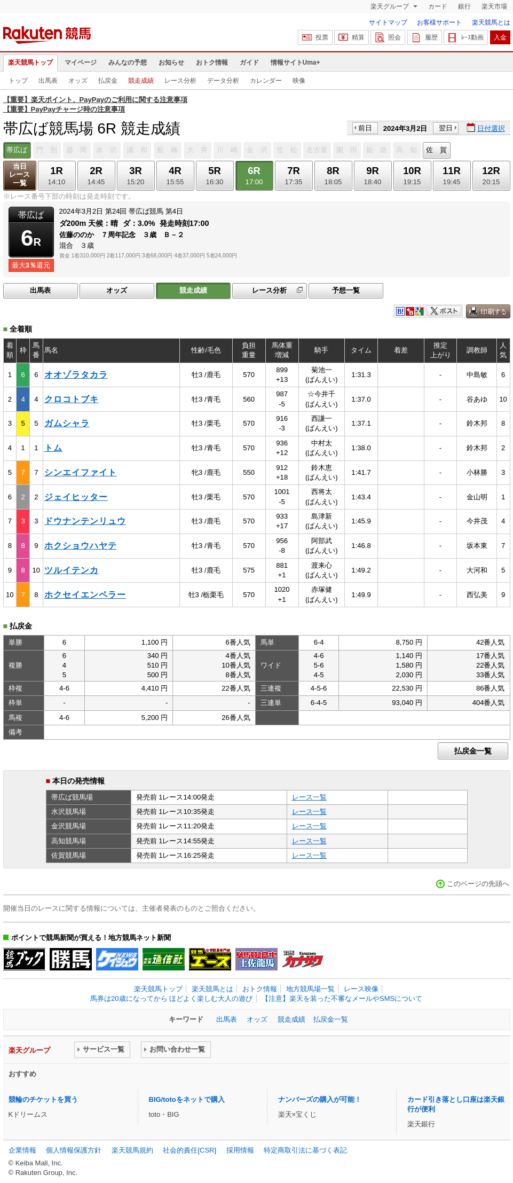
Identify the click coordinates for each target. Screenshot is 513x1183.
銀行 (464, 6)
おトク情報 (212, 62)
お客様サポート (439, 22)
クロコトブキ (71, 399)
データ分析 (223, 80)
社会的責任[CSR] (189, 1150)
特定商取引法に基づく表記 (305, 1150)
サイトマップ (388, 22)
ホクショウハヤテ (80, 545)
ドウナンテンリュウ (85, 521)
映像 (299, 80)
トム (53, 447)
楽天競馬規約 (132, 1150)
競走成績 (141, 80)
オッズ (78, 80)
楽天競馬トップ (30, 62)
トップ (18, 80)
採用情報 (240, 1150)
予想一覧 (346, 290)
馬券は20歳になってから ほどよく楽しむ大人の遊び (171, 998)
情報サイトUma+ (295, 62)
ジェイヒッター (76, 497)
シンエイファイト (80, 472)
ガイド (249, 62)
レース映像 (361, 989)
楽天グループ (390, 6)
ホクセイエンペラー (85, 594)
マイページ (81, 62)
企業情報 (22, 1150)
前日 (365, 128)
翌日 (446, 128)
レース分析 (180, 80)
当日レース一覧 (19, 174)
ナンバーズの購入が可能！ (319, 1099)
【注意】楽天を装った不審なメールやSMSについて (342, 998)
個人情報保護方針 (73, 1150)
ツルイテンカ (71, 570)
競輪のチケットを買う (43, 1099)
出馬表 (48, 80)
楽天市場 (494, 6)
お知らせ (171, 62)
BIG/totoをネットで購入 (187, 1099)
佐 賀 (436, 150)
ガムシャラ (67, 423)
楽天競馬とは (491, 22)
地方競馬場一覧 (310, 989)
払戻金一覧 (473, 751)
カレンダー (266, 80)
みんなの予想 (127, 62)
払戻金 (107, 80)
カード (437, 6)
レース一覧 (309, 797)
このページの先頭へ (478, 884)
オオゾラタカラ (76, 374)
